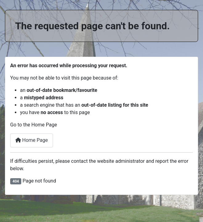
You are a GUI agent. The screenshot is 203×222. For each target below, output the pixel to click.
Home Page (31, 140)
